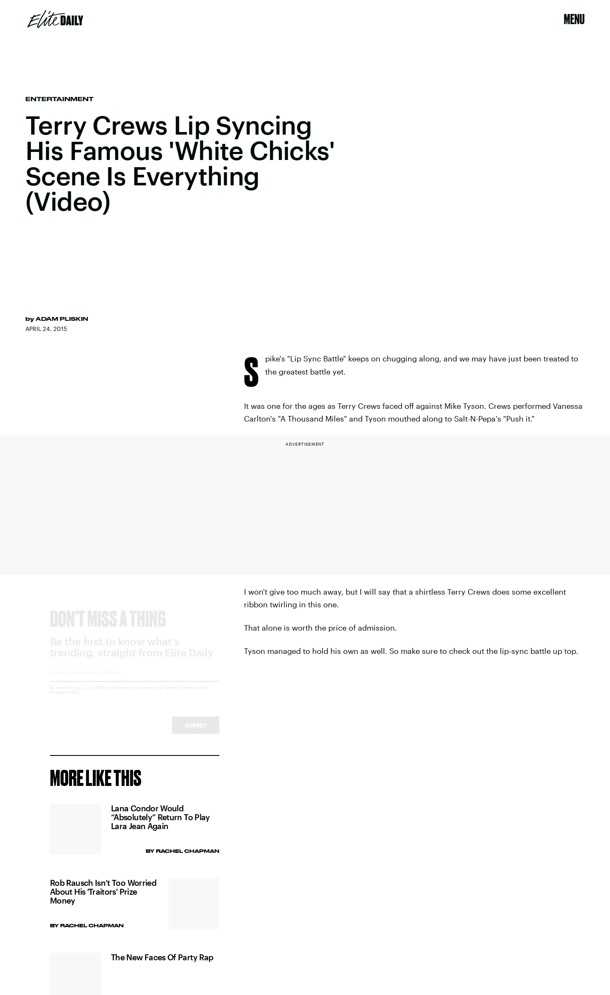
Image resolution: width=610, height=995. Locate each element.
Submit (196, 733)
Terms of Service (181, 694)
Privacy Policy (64, 699)
